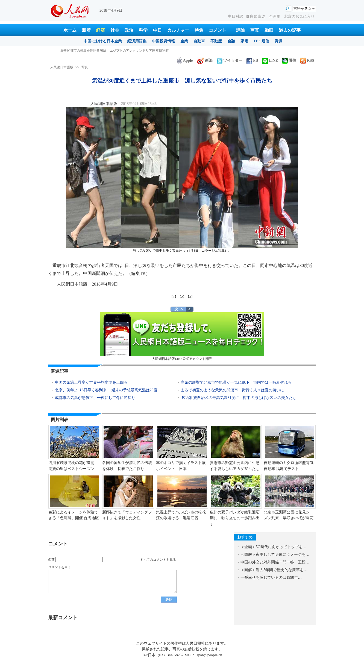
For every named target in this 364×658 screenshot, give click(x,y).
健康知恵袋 (256, 16)
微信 (289, 60)
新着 (86, 30)
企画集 (275, 16)
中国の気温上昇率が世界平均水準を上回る (91, 382)
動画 (269, 30)
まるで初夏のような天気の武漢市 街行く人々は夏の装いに (232, 390)
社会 (114, 30)
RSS (307, 60)
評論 (240, 30)
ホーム (70, 30)
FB (252, 60)
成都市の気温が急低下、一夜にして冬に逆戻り (95, 398)
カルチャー (178, 30)
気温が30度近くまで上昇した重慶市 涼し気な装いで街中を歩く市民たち (114, 50)
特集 (199, 30)
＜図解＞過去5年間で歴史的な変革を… (273, 570)
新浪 (205, 60)
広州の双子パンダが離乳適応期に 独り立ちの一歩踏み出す (235, 518)
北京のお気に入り (299, 16)
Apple (185, 60)
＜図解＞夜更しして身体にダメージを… (274, 555)
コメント (217, 30)
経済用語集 (136, 41)
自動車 (199, 41)
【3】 (190, 297)
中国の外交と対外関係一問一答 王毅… (274, 562)
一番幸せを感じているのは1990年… (271, 577)
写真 (254, 30)
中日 (157, 30)
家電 (244, 41)
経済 (100, 30)
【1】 (174, 297)
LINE (270, 60)
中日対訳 (235, 16)
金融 (231, 41)
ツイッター (229, 60)
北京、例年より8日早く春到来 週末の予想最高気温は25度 (106, 390)
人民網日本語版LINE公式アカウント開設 (182, 336)
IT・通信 (261, 41)
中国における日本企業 (103, 41)
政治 (129, 30)
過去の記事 (290, 30)
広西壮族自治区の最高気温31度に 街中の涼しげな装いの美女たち (239, 398)
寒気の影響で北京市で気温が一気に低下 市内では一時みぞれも (236, 382)
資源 (278, 41)
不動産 (216, 41)
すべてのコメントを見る (158, 560)
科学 (143, 30)
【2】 (182, 297)
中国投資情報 (163, 41)
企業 (184, 41)
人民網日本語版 (61, 67)
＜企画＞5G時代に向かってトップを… (273, 547)
